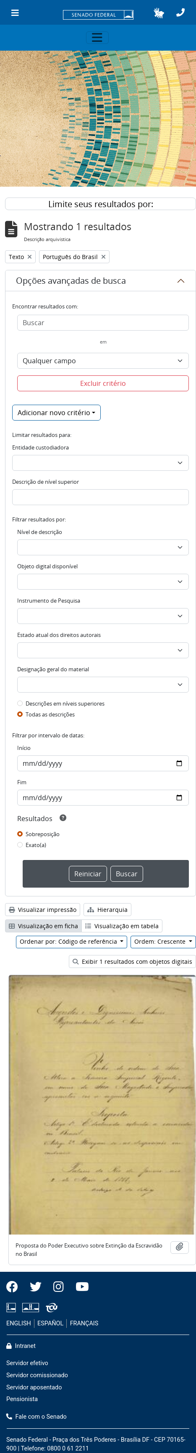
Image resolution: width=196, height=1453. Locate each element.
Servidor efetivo (27, 1363)
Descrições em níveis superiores (65, 703)
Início (24, 748)
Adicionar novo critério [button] (54, 412)
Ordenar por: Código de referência (69, 941)
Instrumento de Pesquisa (48, 600)
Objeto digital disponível (47, 566)
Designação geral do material (53, 669)
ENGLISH (18, 1323)
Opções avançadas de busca (71, 280)
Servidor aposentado (34, 1387)
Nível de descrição (39, 532)
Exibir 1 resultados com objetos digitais (132, 961)
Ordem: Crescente (160, 941)
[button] (159, 13)
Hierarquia (107, 910)
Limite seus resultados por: (100, 204)
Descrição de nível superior (45, 481)
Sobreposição (43, 834)
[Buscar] (103, 323)
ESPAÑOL (50, 1323)
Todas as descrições (50, 714)
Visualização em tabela (122, 926)
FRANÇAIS (84, 1323)
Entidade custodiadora (40, 447)
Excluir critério (103, 383)
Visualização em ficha (43, 926)
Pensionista (22, 1399)
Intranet (21, 1346)
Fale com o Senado (36, 1416)
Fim (21, 782)
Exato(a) (36, 845)
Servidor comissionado (37, 1375)
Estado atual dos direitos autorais (59, 635)
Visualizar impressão (42, 910)
